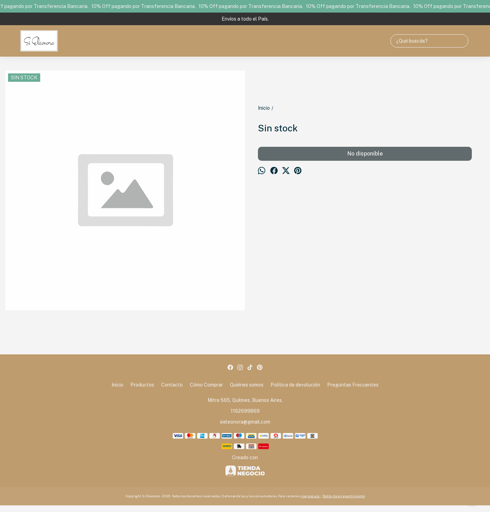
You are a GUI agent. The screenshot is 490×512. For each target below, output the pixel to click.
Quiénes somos (247, 385)
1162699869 (245, 411)
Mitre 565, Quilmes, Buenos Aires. (245, 400)
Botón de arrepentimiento (344, 496)
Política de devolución (295, 385)
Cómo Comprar (206, 385)
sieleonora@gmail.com (245, 422)
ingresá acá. (311, 496)
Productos (142, 385)
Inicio (117, 385)
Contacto (172, 385)
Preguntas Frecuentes (353, 385)
